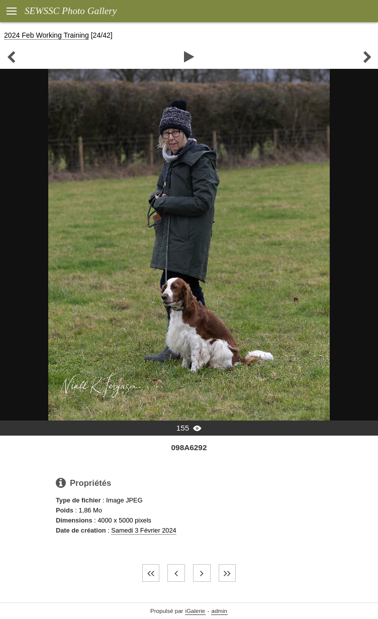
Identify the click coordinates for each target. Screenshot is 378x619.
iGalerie (195, 611)
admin (219, 611)
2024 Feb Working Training (46, 35)
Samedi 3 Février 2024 (143, 530)
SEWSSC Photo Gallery (71, 11)
